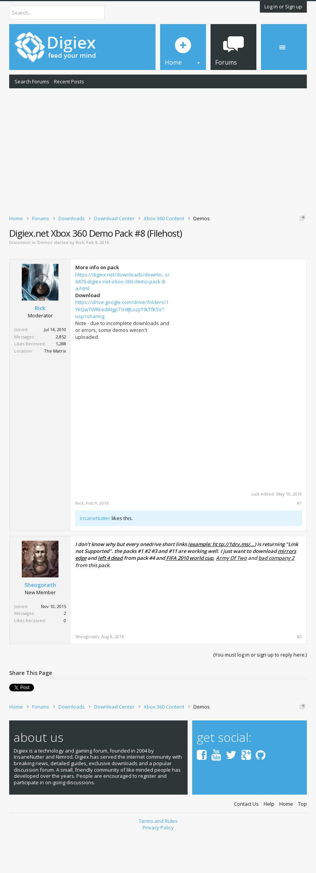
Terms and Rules (158, 860)
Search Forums (32, 81)
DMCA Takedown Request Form (218, 247)
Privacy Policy (158, 866)
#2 (299, 676)
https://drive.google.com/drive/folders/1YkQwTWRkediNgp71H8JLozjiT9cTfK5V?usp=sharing (122, 348)
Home (286, 843)
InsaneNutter (95, 557)
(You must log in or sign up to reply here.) (260, 694)
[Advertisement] (158, 150)
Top (302, 843)
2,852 (61, 376)
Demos (44, 281)
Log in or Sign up (283, 6)
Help (269, 843)
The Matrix (55, 390)
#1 (299, 542)
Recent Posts (69, 81)
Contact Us (246, 843)
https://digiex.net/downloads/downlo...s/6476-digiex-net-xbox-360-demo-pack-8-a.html (122, 320)
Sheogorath (40, 624)
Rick (80, 281)
